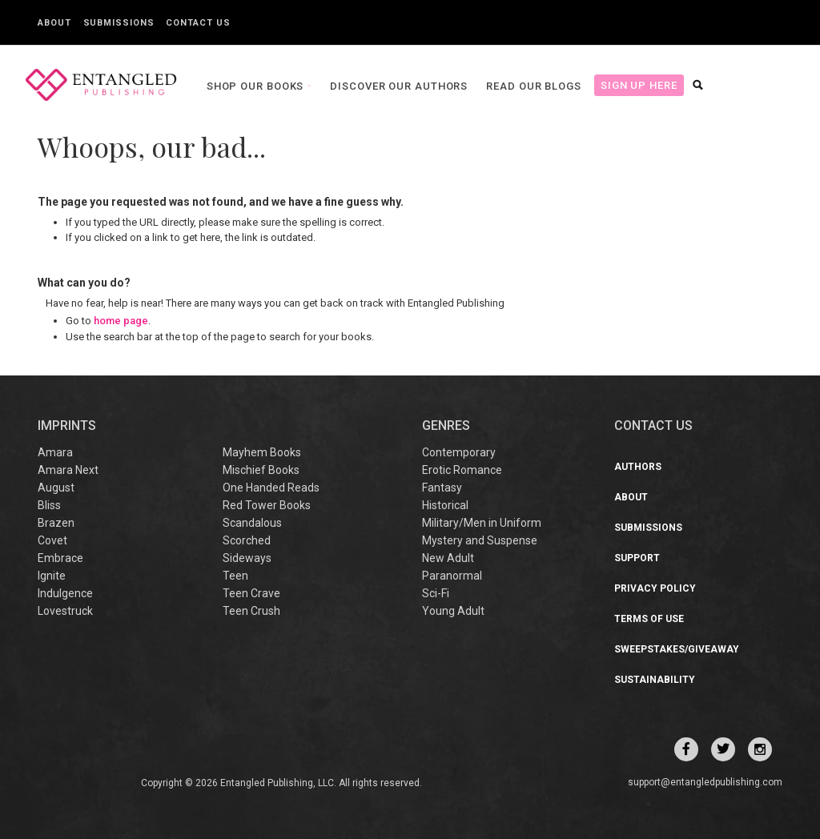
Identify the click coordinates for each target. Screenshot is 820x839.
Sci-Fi (435, 593)
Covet (52, 540)
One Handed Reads (271, 487)
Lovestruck (65, 610)
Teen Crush (251, 610)
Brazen (56, 522)
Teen (235, 575)
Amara (55, 452)
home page (121, 321)
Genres (446, 425)
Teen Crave (251, 593)
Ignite (52, 575)
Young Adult (453, 610)
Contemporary (459, 452)
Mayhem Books (262, 452)
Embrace (60, 558)
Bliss (49, 505)
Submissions (119, 23)
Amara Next (68, 470)
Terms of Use (649, 618)
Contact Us (198, 23)
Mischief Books (261, 470)
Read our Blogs (526, 86)
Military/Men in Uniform (481, 522)
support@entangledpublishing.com (705, 782)
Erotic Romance (462, 470)
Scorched (247, 540)
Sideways (247, 558)
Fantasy (442, 487)
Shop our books (249, 86)
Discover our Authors (391, 86)
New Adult (448, 558)
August (56, 487)
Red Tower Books (267, 505)
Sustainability (654, 679)
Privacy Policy (655, 588)
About (54, 23)
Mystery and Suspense (479, 540)
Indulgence (65, 593)
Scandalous (252, 522)
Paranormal (452, 575)
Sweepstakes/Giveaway (676, 649)
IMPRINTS (67, 425)
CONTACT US (653, 425)
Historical (445, 505)
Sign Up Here (631, 85)
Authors (637, 466)
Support (637, 558)
